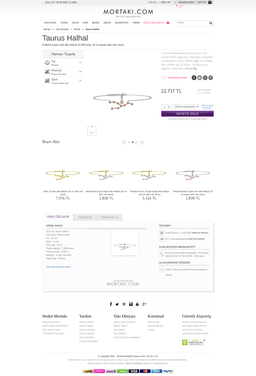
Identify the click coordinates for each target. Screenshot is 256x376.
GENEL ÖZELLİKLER (58, 217)
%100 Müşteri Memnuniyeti (55, 326)
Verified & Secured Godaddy (193, 342)
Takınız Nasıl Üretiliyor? (125, 322)
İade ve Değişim (87, 333)
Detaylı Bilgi (191, 69)
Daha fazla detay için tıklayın (58, 267)
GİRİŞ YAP (166, 2)
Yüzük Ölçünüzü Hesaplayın (127, 337)
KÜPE (85, 23)
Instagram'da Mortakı (131, 304)
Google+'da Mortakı (145, 304)
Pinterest (210, 77)
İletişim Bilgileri (86, 326)
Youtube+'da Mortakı (137, 304)
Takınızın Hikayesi (134, 363)
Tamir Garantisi (86, 337)
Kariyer (151, 330)
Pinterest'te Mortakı (124, 304)
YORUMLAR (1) (109, 218)
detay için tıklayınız (200, 233)
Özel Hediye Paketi (51, 330)
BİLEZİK (95, 23)
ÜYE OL (152, 2)
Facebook (194, 77)
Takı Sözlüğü (120, 333)
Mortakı (47, 29)
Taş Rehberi (119, 330)
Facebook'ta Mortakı (111, 304)
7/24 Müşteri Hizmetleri (53, 333)
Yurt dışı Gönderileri (88, 341)
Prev (124, 143)
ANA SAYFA (50, 23)
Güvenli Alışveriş (87, 330)
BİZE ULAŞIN (70, 2)
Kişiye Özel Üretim (51, 322)
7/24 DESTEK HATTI (198, 120)
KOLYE (75, 23)
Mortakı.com (128, 12)
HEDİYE (107, 23)
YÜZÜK (64, 23)
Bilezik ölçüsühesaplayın (208, 106)
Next (142, 143)
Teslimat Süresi (86, 322)
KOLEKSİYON (121, 23)
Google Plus (205, 77)
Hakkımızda (153, 322)
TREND (136, 23)
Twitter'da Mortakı (117, 304)
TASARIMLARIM (183, 2)
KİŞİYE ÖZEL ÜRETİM (153, 23)
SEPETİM (202, 2)
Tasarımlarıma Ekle (177, 77)
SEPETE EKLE (187, 114)
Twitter (199, 77)
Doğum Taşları (120, 326)
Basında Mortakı (155, 326)
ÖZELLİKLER (85, 218)
